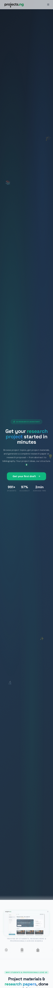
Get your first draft (26, 476)
